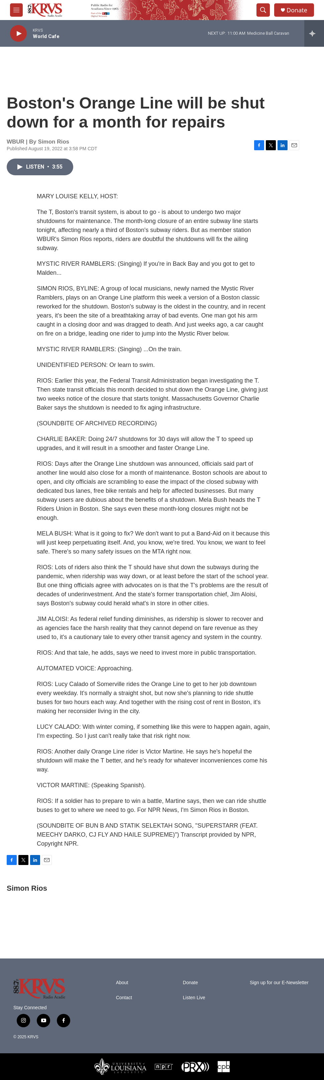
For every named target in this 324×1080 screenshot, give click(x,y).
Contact (124, 997)
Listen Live (194, 997)
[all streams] (314, 33)
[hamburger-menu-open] (16, 10)
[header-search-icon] (263, 10)
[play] (18, 33)
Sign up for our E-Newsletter (279, 982)
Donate (297, 10)
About (122, 982)
